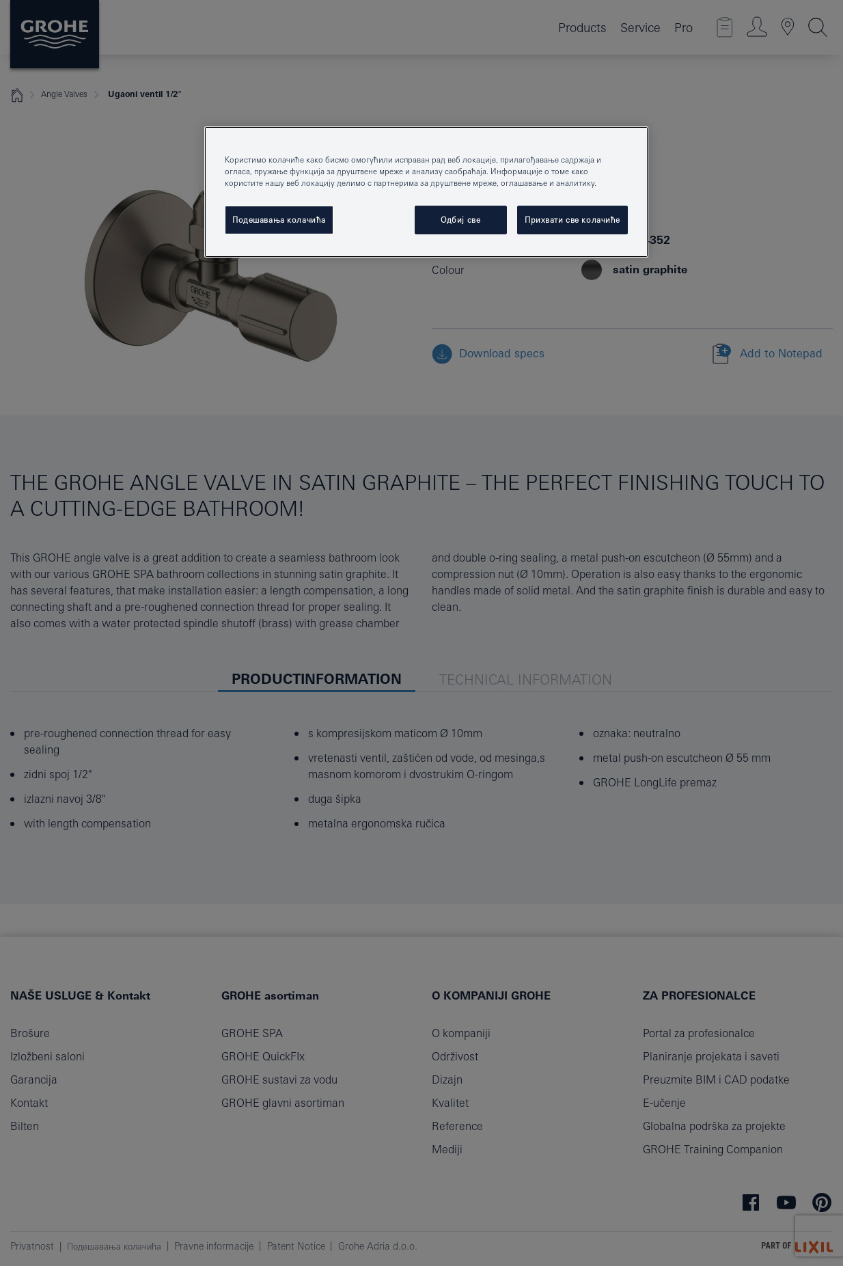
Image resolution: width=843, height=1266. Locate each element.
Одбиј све (460, 219)
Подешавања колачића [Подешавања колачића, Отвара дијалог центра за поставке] (279, 219)
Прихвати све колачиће (572, 219)
